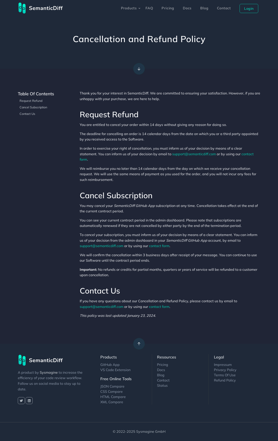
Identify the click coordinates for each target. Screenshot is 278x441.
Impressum (223, 364)
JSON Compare (112, 386)
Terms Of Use (225, 375)
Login (249, 8)
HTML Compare (113, 397)
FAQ (149, 8)
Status (162, 385)
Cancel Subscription (33, 107)
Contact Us (27, 114)
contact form (159, 246)
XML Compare (111, 402)
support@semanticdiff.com (194, 154)
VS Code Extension (115, 370)
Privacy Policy (225, 370)
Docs (187, 8)
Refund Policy (225, 380)
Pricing (168, 8)
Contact (224, 8)
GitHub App (110, 364)
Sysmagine (49, 372)
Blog (204, 8)
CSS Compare (111, 391)
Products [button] (129, 8)
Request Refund (31, 101)
